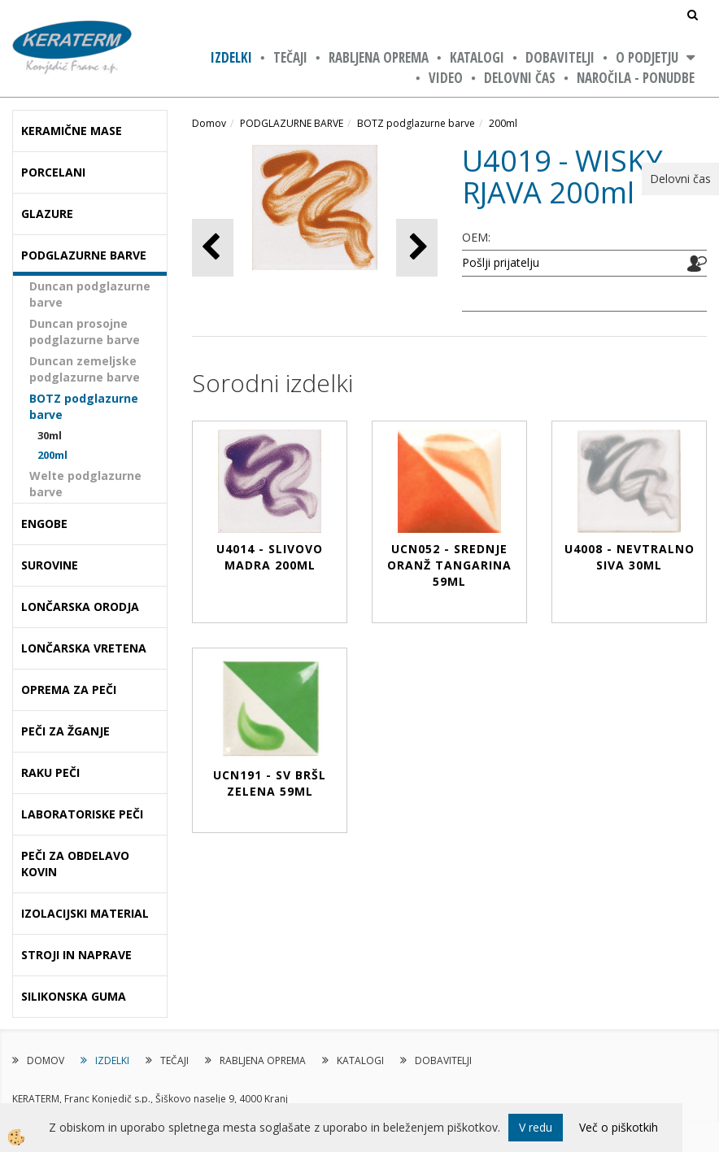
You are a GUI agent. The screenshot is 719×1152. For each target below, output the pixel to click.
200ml (52, 454)
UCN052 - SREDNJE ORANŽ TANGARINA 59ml (449, 565)
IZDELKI (231, 57)
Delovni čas (520, 77)
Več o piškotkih (618, 1127)
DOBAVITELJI (560, 57)
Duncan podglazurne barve (89, 294)
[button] (417, 248)
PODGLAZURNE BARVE (291, 123)
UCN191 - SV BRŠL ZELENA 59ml (269, 783)
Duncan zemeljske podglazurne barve (84, 369)
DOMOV (45, 1060)
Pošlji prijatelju (500, 262)
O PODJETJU (647, 57)
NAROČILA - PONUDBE (636, 77)
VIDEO (446, 77)
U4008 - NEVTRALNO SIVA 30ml (629, 557)
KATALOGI (477, 57)
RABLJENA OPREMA (379, 57)
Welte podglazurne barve (85, 484)
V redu (535, 1127)
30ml (49, 435)
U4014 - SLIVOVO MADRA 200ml (269, 557)
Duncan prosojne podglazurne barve (84, 331)
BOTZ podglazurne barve (83, 406)
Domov (209, 123)
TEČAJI (290, 57)
